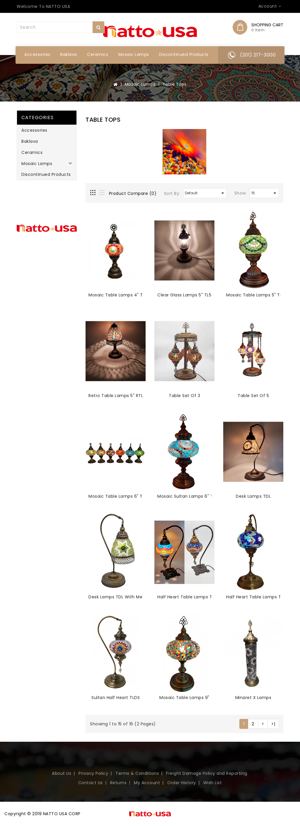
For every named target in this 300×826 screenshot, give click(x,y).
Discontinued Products (184, 54)
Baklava (68, 54)
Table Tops (175, 84)
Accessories (37, 54)
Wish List (212, 783)
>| (273, 724)
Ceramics (97, 54)
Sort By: (172, 193)
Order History (181, 783)
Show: (240, 193)
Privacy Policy (93, 773)
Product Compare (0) (133, 193)
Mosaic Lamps (133, 54)
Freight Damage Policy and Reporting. (207, 773)
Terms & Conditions (137, 773)
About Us (61, 773)
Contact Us (90, 783)
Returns (118, 783)
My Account (147, 783)
